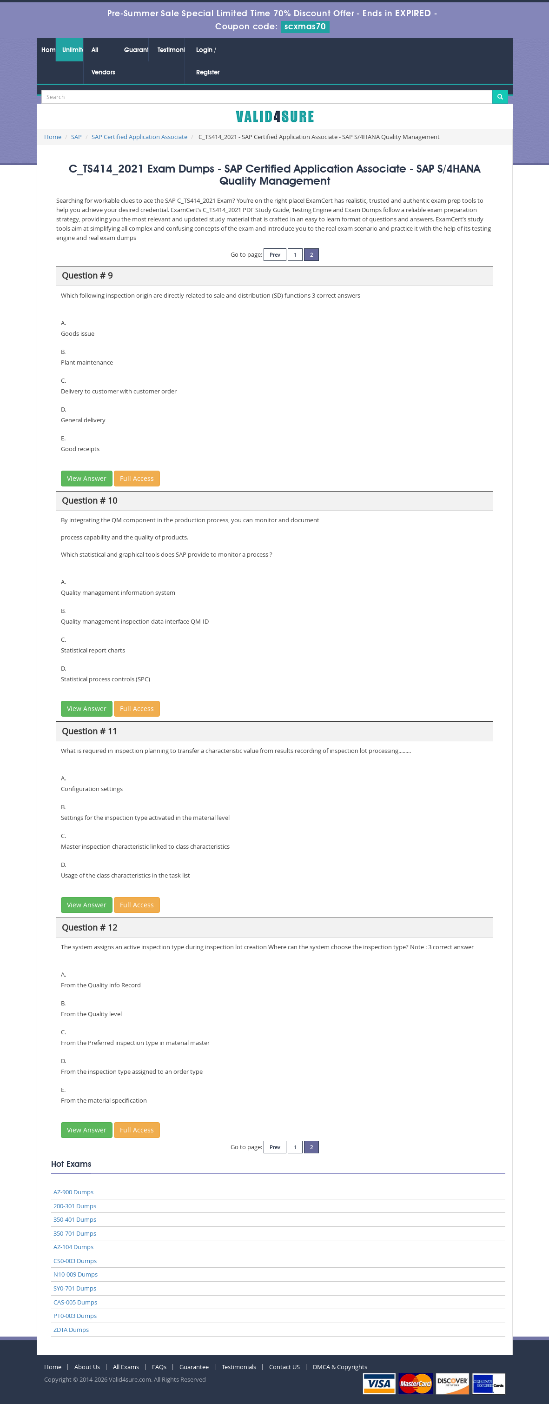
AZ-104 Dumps (73, 1247)
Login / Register (207, 61)
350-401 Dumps (74, 1219)
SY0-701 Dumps (74, 1288)
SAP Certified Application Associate (139, 137)
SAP (76, 137)
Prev (275, 254)
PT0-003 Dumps (75, 1315)
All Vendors (103, 61)
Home (48, 50)
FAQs (159, 1367)
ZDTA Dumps (71, 1329)
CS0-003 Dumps (75, 1261)
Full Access (137, 478)
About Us (87, 1367)
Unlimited (72, 50)
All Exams (126, 1367)
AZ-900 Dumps (73, 1192)
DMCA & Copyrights (340, 1367)
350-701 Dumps (74, 1233)
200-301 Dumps (74, 1206)
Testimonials (171, 50)
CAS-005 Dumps (75, 1302)
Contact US (284, 1367)
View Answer (86, 478)
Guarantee (136, 50)
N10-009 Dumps (75, 1274)
